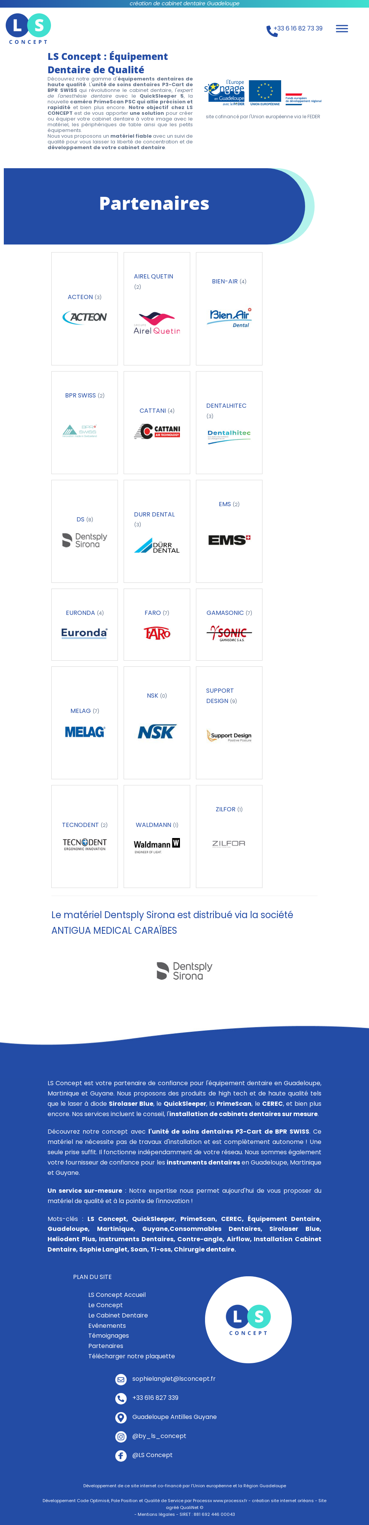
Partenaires (105, 1346)
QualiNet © (191, 1507)
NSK (153, 695)
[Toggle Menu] (342, 28)
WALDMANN (154, 824)
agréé (172, 1507)
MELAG (81, 710)
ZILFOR (226, 809)
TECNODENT (81, 824)
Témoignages (108, 1335)
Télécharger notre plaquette (131, 1356)
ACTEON (81, 297)
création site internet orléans (283, 1501)
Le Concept (105, 1305)
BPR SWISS (81, 395)
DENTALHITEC (226, 405)
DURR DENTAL (154, 514)
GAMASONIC (226, 612)
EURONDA (81, 612)
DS (81, 519)
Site (322, 1501)
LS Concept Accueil (117, 1294)
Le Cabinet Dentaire (118, 1315)
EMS (225, 504)
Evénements (107, 1325)
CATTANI (153, 410)
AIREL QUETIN (153, 276)
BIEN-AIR (225, 281)
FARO (153, 612)
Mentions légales (156, 1514)
